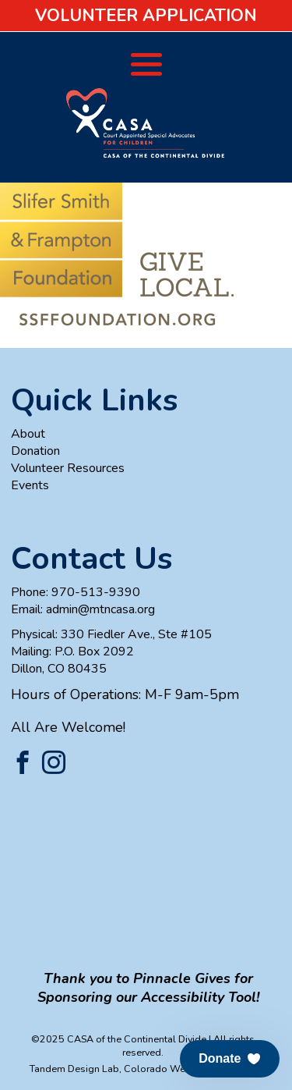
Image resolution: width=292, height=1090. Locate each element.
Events (30, 485)
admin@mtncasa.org (100, 609)
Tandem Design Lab (74, 1068)
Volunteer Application (146, 15)
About (28, 433)
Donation (35, 451)
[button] (230, 1059)
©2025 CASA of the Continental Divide (118, 1039)
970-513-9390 (95, 592)
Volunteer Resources (68, 468)
